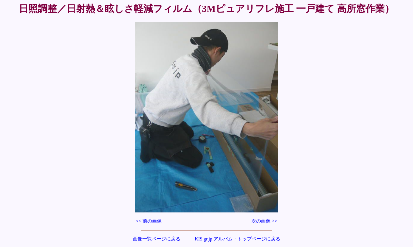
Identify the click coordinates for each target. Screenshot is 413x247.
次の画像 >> (264, 220)
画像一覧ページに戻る (156, 238)
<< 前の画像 (149, 220)
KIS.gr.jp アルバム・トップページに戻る (237, 238)
